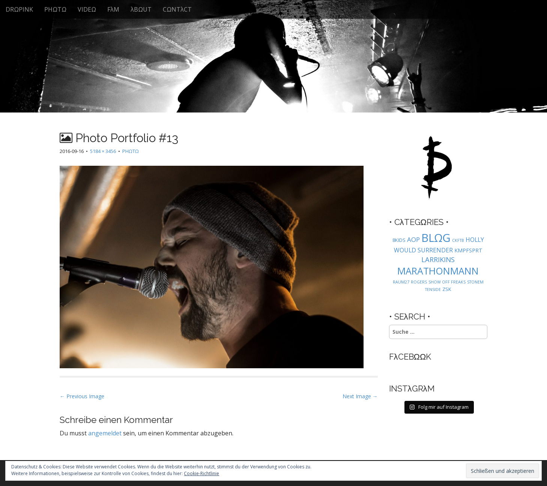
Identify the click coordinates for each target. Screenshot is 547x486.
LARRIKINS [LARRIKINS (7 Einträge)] (438, 259)
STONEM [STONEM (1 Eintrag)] (475, 282)
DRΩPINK (19, 9)
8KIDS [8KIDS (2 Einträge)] (399, 240)
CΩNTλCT (177, 9)
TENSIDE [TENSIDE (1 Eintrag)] (433, 289)
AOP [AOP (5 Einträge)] (413, 239)
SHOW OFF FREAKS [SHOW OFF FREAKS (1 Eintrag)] (447, 282)
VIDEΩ (87, 9)
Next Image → (360, 396)
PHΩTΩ (55, 9)
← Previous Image (82, 396)
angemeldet (105, 433)
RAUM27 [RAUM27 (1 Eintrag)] (401, 282)
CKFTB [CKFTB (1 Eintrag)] (458, 240)
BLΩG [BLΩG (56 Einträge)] (436, 237)
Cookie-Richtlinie (201, 473)
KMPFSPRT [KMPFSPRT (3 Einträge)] (468, 250)
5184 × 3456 (103, 151)
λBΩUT (141, 9)
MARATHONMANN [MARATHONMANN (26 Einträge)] (438, 270)
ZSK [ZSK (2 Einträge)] (446, 289)
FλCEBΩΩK (410, 357)
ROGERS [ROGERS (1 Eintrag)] (419, 282)
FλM (113, 9)
